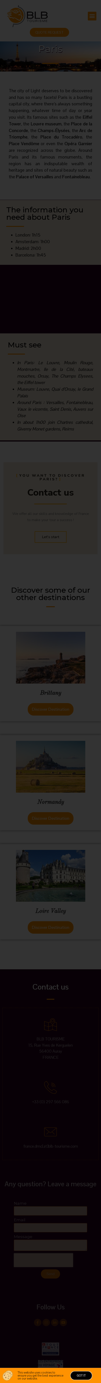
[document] (50, 691)
